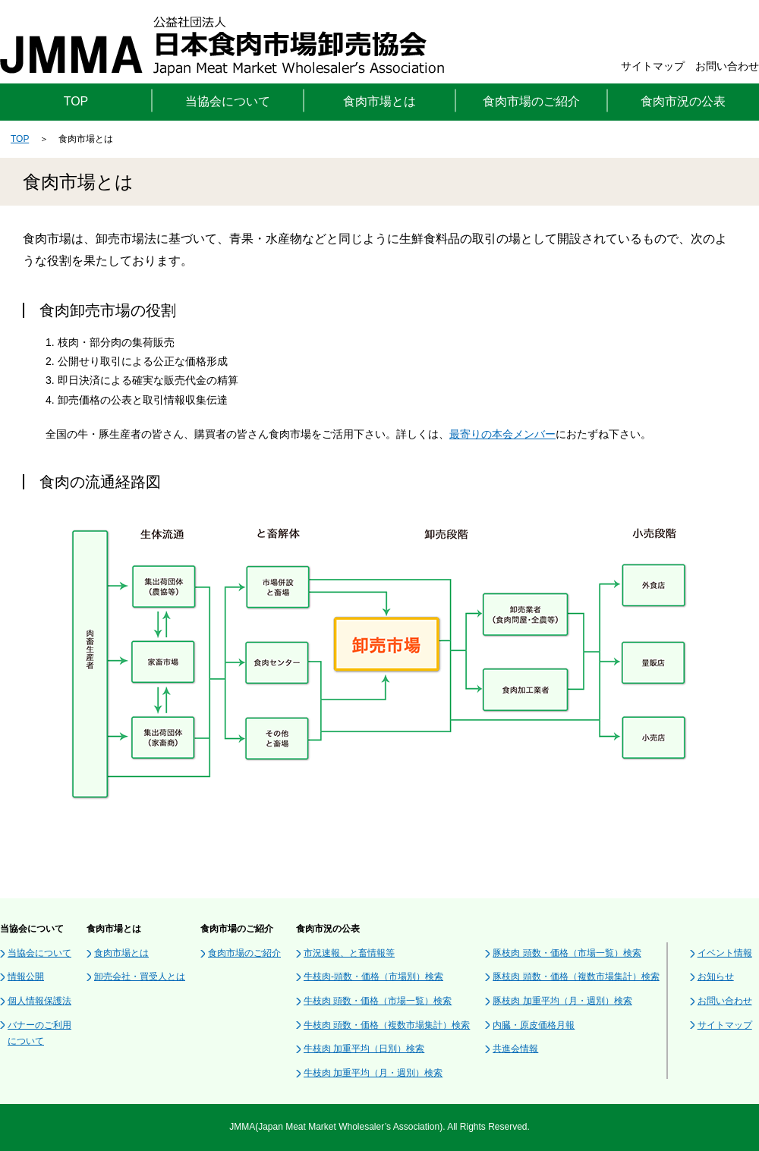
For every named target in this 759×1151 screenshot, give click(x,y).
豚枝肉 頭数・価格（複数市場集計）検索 (576, 976)
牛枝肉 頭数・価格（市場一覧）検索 (378, 1000)
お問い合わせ (727, 66)
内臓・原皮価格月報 (534, 1025)
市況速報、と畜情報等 (349, 953)
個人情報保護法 (39, 1000)
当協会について (39, 953)
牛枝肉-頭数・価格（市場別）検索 (373, 976)
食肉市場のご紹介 (244, 953)
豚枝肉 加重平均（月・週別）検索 (562, 1000)
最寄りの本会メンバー (502, 434)
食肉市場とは (121, 953)
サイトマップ (653, 66)
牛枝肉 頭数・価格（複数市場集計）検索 (387, 1025)
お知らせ (716, 976)
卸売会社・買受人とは (139, 976)
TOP (76, 101)
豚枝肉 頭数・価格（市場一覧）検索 (567, 953)
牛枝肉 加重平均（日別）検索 (364, 1048)
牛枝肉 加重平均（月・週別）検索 (373, 1073)
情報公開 (26, 976)
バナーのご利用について (39, 1033)
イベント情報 (725, 953)
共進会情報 (515, 1048)
